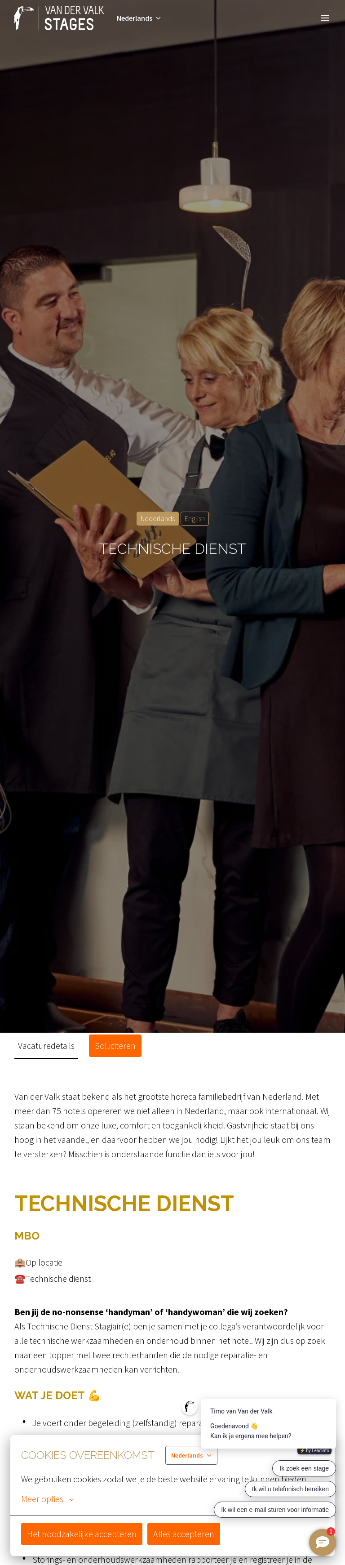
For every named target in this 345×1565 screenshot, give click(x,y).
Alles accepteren (183, 1533)
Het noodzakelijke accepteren (82, 1533)
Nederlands (158, 518)
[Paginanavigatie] (324, 18)
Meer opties (47, 1499)
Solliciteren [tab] (115, 1045)
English (195, 518)
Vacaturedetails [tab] (46, 1045)
